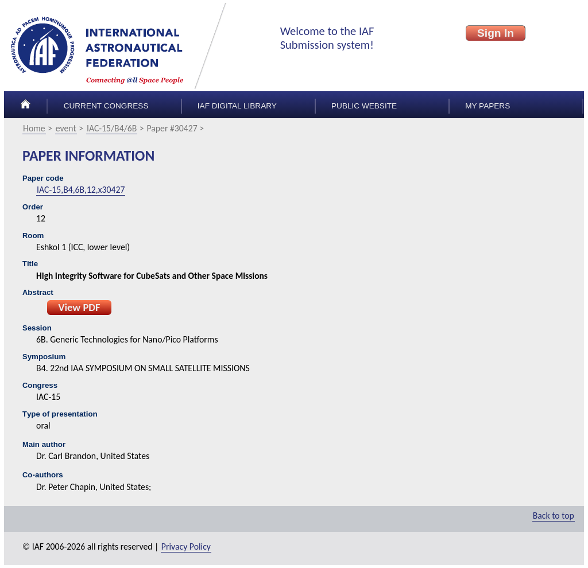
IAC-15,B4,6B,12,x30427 (81, 189)
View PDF (79, 307)
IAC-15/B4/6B (112, 128)
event (66, 128)
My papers (487, 106)
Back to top (553, 515)
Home (34, 128)
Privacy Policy (186, 546)
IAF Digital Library (237, 106)
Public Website (364, 106)
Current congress (106, 106)
